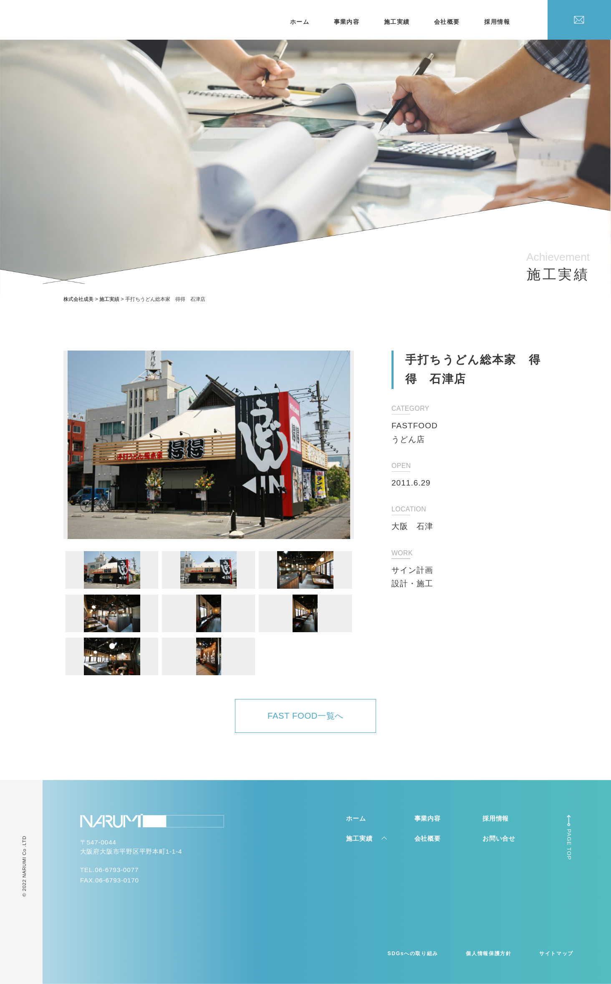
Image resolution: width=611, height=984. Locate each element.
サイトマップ (556, 953)
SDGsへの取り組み (413, 953)
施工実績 (397, 21)
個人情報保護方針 (488, 953)
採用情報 (497, 21)
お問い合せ (498, 838)
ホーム (299, 21)
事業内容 (347, 21)
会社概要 (447, 21)
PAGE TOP (569, 844)
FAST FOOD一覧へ (305, 715)
